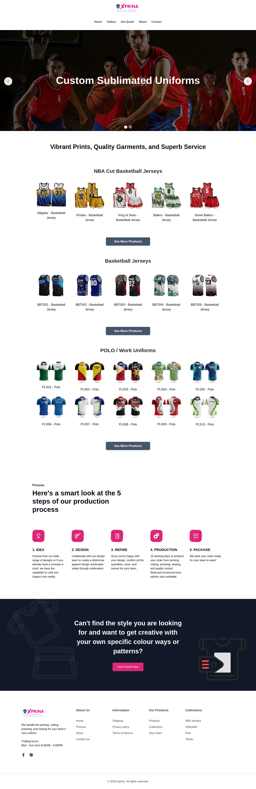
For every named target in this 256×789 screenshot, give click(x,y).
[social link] (23, 755)
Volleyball (191, 726)
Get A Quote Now (128, 666)
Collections (155, 726)
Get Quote (127, 21)
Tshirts (189, 739)
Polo (188, 733)
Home (98, 21)
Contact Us (83, 739)
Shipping (118, 720)
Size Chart (155, 733)
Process (81, 726)
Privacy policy (121, 726)
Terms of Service (123, 733)
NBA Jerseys (193, 720)
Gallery (111, 21)
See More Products (128, 241)
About (143, 21)
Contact (156, 21)
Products (154, 720)
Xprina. (121, 781)
